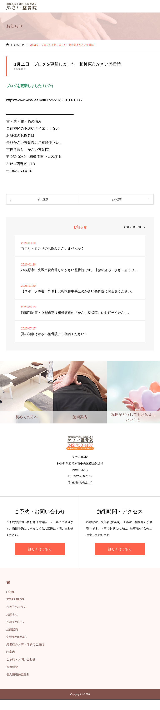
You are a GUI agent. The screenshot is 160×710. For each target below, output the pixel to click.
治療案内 (12, 629)
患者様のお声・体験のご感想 (25, 644)
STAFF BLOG (15, 599)
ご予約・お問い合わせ (20, 659)
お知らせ (12, 614)
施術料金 (12, 667)
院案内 (10, 652)
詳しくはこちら (40, 549)
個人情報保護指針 (18, 674)
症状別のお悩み (16, 637)
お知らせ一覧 (132, 226)
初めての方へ (15, 622)
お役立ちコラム (16, 607)
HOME (8, 582)
